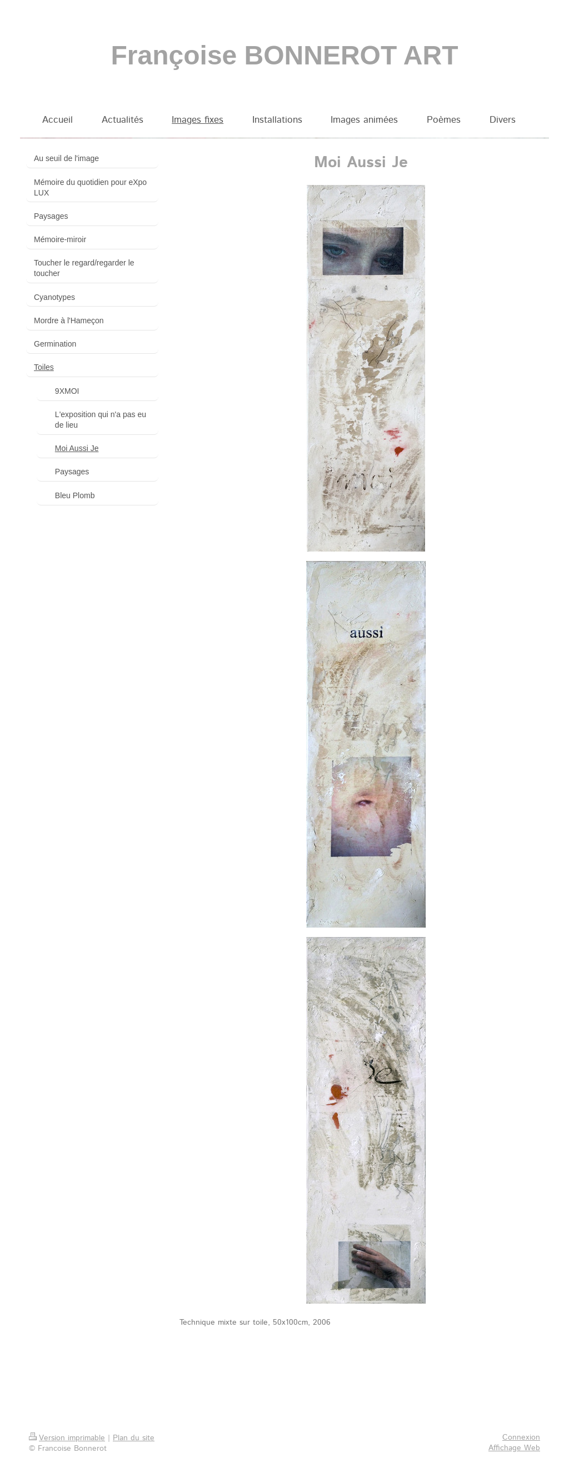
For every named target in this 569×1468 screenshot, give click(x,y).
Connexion (521, 1437)
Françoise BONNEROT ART (284, 55)
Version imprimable (67, 1438)
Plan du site (133, 1438)
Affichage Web (514, 1448)
